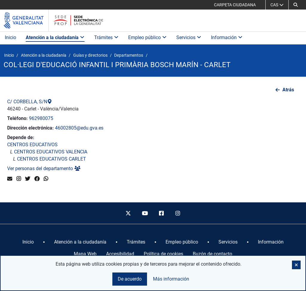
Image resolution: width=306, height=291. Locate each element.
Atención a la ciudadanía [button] (55, 37)
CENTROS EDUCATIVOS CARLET (51, 159)
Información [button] (227, 37)
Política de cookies (163, 254)
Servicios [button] (188, 37)
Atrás (288, 90)
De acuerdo (130, 279)
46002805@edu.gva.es (79, 128)
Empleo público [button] (147, 37)
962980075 (41, 118)
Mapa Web (85, 254)
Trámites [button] (106, 37)
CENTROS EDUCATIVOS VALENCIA (50, 152)
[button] (295, 4)
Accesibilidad (120, 254)
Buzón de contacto (212, 254)
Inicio (10, 37)
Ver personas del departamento (43, 168)
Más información (171, 279)
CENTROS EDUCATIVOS (32, 144)
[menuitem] (28, 242)
